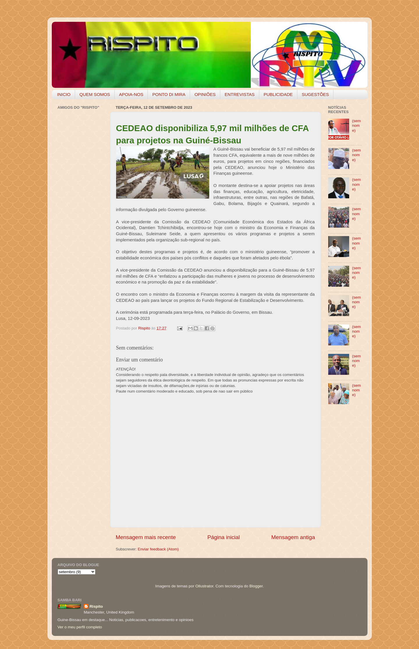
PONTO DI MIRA (168, 94)
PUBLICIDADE (278, 94)
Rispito (96, 606)
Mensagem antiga (293, 537)
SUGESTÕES (315, 94)
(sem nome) (356, 125)
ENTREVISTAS (240, 94)
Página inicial (223, 537)
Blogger (256, 586)
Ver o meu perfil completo (80, 627)
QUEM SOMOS (94, 94)
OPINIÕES (205, 94)
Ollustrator (205, 586)
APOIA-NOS (131, 94)
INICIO (63, 94)
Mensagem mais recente (146, 537)
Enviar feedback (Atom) (158, 549)
